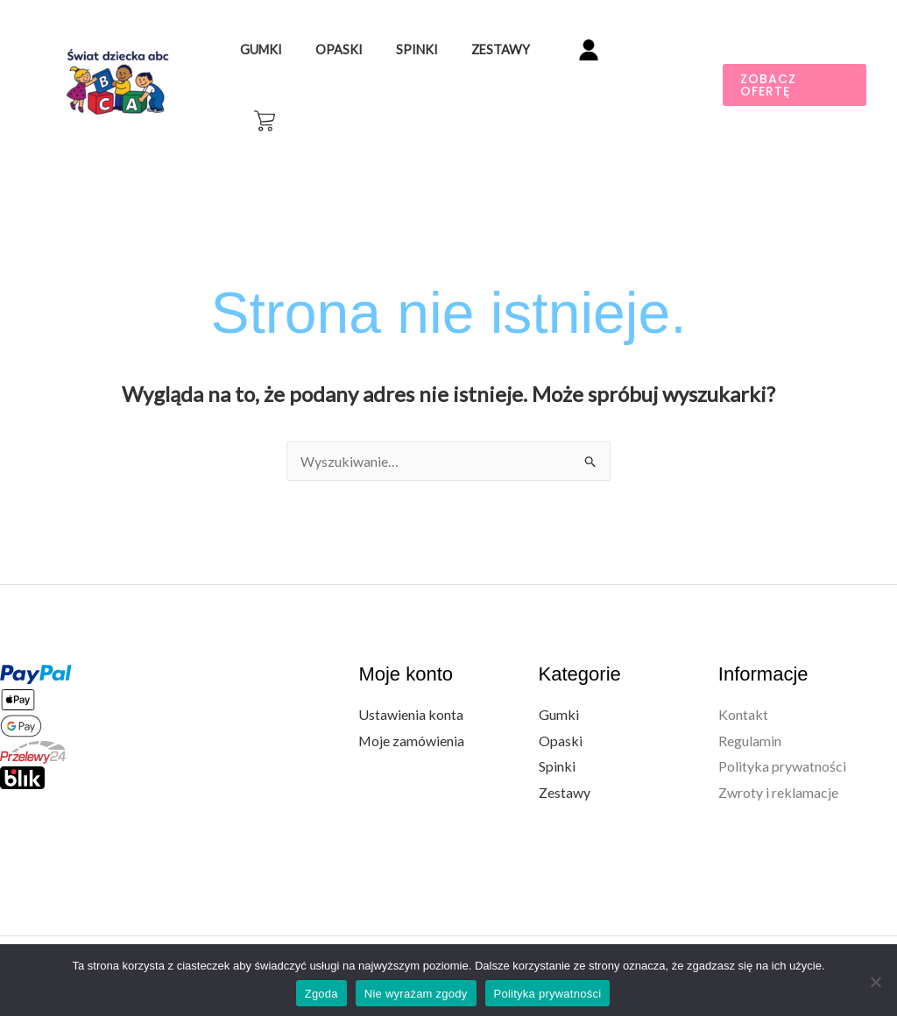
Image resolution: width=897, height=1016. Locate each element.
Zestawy (513, 72)
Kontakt (743, 689)
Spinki (437, 72)
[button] (793, 73)
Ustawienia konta (410, 689)
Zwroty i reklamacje (778, 766)
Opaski (367, 72)
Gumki (298, 72)
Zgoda (321, 990)
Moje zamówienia (411, 715)
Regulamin (749, 715)
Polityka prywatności (782, 741)
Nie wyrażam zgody (416, 990)
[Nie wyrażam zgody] (875, 978)
